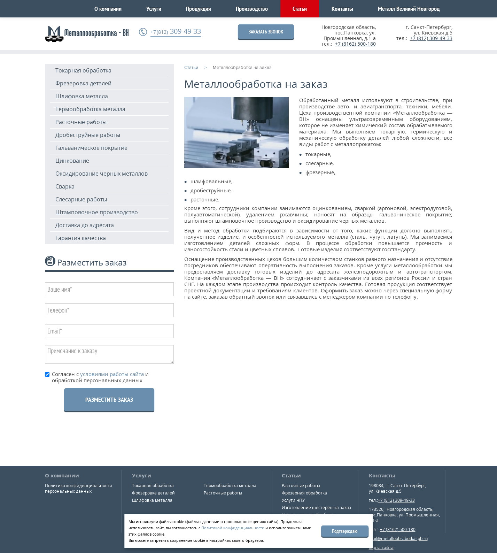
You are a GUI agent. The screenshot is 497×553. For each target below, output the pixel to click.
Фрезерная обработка (304, 493)
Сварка (65, 186)
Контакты (342, 9)
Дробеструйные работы (87, 135)
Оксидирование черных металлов (101, 173)
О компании (108, 9)
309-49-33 (175, 31)
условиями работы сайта (111, 373)
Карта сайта (381, 548)
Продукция (198, 9)
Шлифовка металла (81, 96)
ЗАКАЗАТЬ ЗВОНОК (266, 32)
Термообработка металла (90, 109)
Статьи (300, 9)
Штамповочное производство (96, 212)
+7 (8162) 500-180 (355, 43)
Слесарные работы (81, 199)
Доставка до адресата (84, 225)
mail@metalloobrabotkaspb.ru (398, 539)
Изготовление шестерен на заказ (316, 507)
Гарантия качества (80, 238)
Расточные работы (81, 122)
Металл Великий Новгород (409, 9)
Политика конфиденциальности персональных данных (78, 488)
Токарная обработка (83, 70)
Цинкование (72, 160)
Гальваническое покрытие (91, 148)
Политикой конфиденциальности (232, 527)
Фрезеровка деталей (83, 83)
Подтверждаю (345, 531)
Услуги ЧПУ (293, 500)
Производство (252, 9)
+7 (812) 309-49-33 (431, 38)
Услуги (153, 9)
